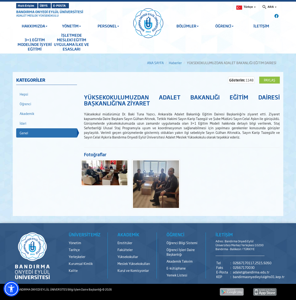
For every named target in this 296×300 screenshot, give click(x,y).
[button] (11, 288)
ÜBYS (50, 5)
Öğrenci (25, 103)
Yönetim (75, 242)
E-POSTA (71, 5)
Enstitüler (124, 242)
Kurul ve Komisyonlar (133, 270)
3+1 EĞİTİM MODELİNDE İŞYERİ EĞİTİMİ (35, 44)
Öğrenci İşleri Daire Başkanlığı (180, 252)
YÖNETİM (71, 26)
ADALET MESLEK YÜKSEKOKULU (37, 15)
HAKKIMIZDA (34, 26)
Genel (24, 132)
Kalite (73, 270)
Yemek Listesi (176, 275)
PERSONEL (108, 26)
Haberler (175, 62)
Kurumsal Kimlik (81, 263)
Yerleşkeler (77, 256)
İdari (23, 123)
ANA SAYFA (155, 62)
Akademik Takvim (179, 261)
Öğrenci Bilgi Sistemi (181, 242)
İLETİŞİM (261, 26)
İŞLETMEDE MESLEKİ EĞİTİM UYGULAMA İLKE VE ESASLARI (71, 42)
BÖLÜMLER (187, 26)
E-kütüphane (176, 268)
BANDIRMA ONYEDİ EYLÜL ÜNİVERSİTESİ (49, 11)
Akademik (27, 113)
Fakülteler (125, 249)
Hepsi (24, 94)
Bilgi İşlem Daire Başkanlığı (85, 289)
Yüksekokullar (127, 256)
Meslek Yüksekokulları (133, 263)
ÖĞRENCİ (224, 26)
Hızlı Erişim (27, 5)
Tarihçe (74, 249)
